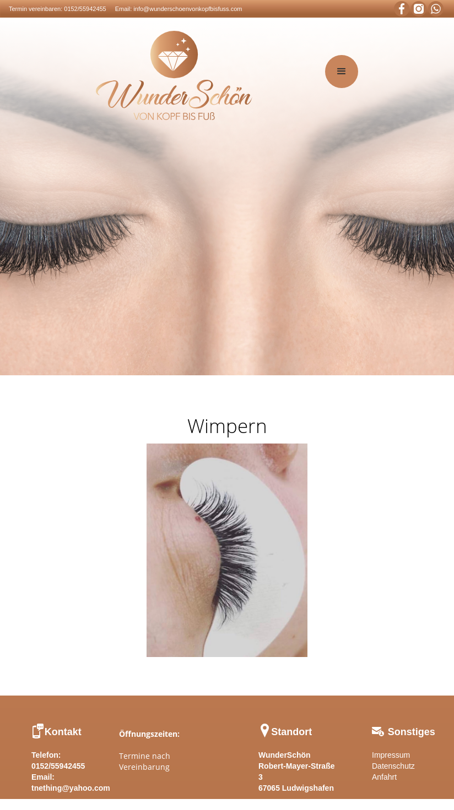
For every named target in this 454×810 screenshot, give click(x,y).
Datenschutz (393, 766)
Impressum (391, 755)
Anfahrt (384, 777)
